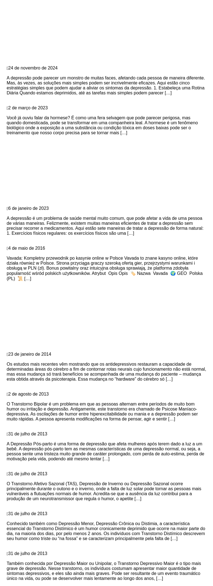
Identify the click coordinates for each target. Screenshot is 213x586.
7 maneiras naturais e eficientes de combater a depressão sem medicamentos (89, 213)
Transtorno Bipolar (26, 399)
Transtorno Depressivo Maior (37, 558)
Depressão (17, 63)
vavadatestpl (19, 243)
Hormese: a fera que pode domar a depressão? (56, 112)
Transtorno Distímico (29, 518)
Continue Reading (24, 97)
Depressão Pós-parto (29, 439)
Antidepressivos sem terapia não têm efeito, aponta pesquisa (71, 359)
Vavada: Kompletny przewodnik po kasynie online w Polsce (69, 253)
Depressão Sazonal (27, 478)
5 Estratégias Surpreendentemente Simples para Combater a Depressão (82, 73)
